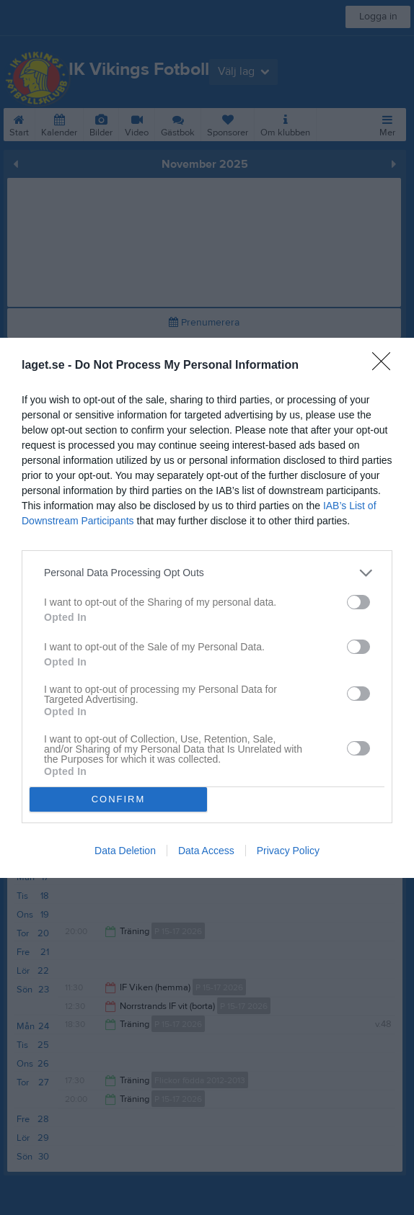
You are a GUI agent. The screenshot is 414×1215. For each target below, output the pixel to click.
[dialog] (207, 607)
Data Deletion (125, 850)
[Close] (386, 365)
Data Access (206, 850)
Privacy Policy (288, 850)
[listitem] (207, 572)
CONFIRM (119, 798)
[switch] (358, 601)
